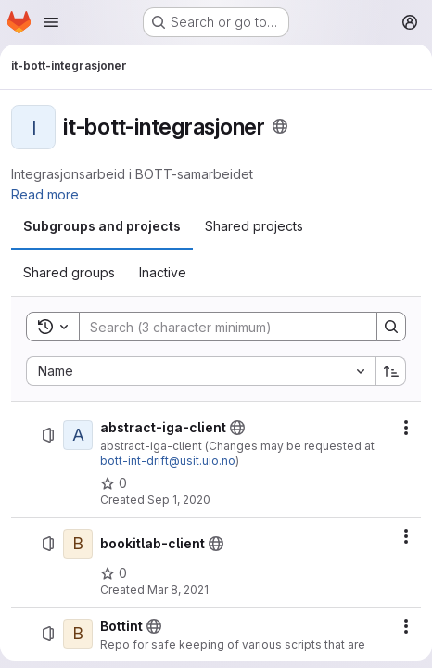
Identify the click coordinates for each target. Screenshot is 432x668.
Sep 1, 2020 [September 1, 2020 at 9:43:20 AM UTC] (178, 500)
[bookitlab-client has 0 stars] (113, 573)
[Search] (219, 326)
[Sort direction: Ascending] (391, 371)
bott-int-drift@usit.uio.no (167, 461)
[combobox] (200, 371)
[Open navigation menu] (51, 22)
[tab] (102, 226)
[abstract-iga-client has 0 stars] (113, 483)
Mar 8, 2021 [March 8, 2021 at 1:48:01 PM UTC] (178, 590)
